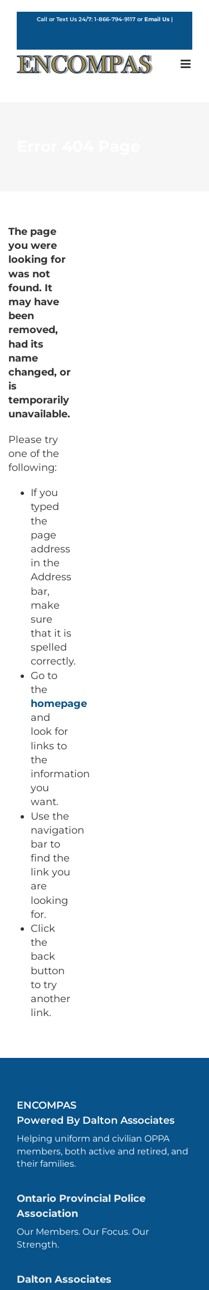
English (104, 27)
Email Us (156, 19)
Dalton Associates (64, 1279)
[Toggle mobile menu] (186, 64)
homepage (59, 703)
